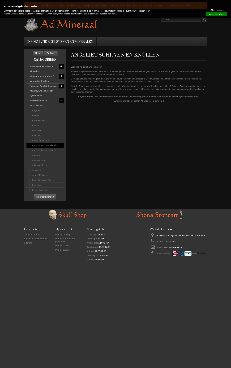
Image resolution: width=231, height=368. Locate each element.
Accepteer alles (216, 14)
